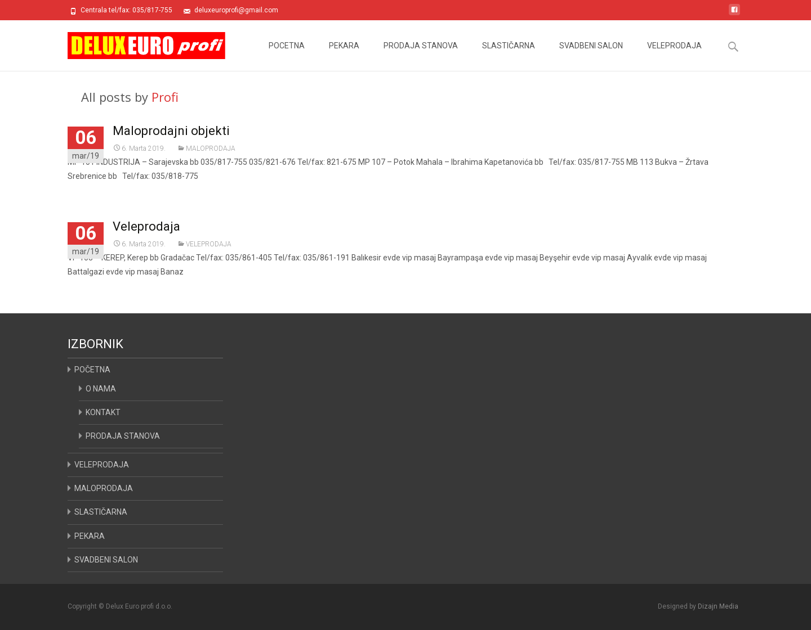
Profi (165, 96)
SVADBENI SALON (591, 56)
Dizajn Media (718, 606)
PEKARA (344, 56)
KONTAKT (103, 412)
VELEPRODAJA (674, 56)
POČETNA (92, 369)
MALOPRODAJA (210, 148)
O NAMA (101, 388)
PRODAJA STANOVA (421, 56)
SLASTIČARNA (508, 56)
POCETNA (287, 56)
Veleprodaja (146, 226)
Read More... (91, 210)
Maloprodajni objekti (171, 131)
